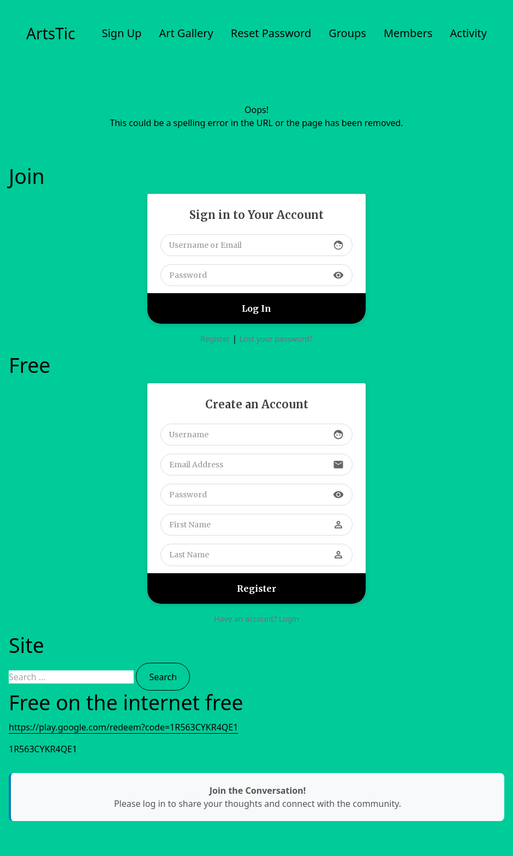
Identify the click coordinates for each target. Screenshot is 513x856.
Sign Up (121, 33)
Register (215, 339)
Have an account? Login (256, 619)
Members (408, 33)
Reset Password (271, 33)
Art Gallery (186, 33)
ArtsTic (50, 33)
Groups (347, 33)
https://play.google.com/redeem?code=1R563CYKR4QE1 (123, 727)
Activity (468, 33)
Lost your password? (275, 339)
